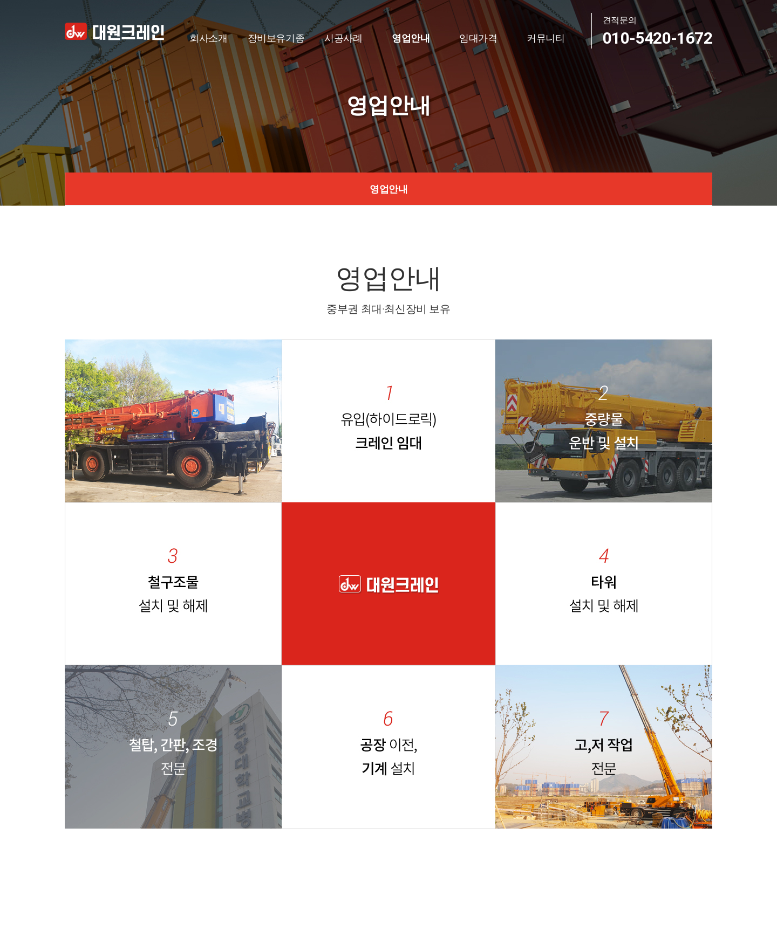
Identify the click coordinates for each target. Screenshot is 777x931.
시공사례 (343, 37)
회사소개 (208, 37)
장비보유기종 (276, 37)
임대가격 (478, 37)
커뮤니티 (546, 37)
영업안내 (411, 37)
